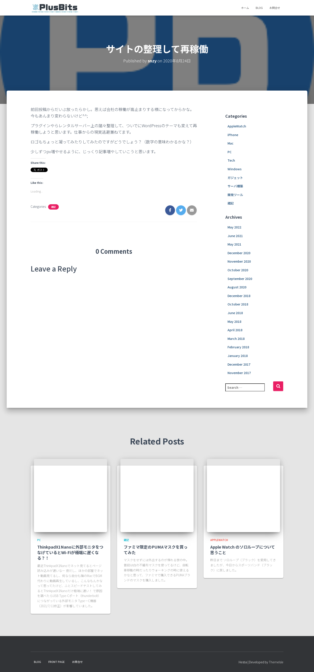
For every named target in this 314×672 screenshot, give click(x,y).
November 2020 (239, 261)
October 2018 (238, 304)
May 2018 (234, 321)
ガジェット (235, 177)
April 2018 (235, 330)
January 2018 (238, 355)
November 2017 (239, 373)
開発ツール (235, 194)
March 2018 (236, 338)
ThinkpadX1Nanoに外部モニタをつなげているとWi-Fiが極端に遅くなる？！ (70, 552)
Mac (231, 143)
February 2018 (238, 347)
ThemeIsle (276, 662)
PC (230, 152)
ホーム (245, 8)
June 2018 (235, 313)
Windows (234, 169)
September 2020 (240, 278)
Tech (231, 160)
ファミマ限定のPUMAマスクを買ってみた (156, 549)
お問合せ (274, 8)
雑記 (53, 206)
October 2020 (238, 270)
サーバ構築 (235, 186)
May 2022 (234, 227)
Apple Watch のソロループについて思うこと (242, 549)
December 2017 (239, 364)
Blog (259, 8)
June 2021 (235, 236)
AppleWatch (237, 126)
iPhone (233, 135)
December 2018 (239, 295)
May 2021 (234, 244)
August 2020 (237, 287)
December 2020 (239, 253)
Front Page (56, 662)
